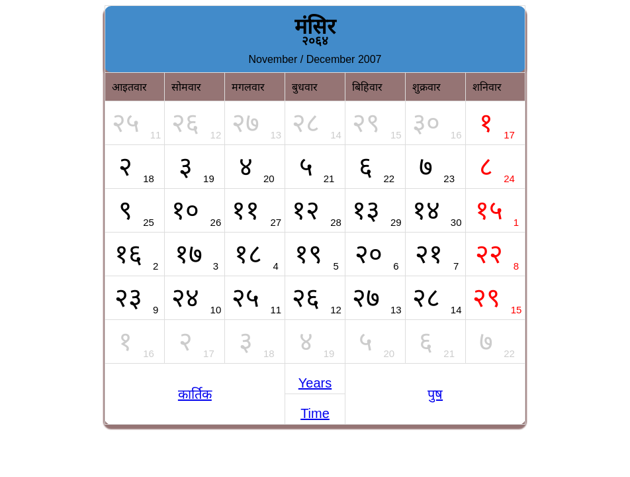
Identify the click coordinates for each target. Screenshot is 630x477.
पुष (435, 394)
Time (315, 413)
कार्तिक (195, 394)
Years (315, 383)
